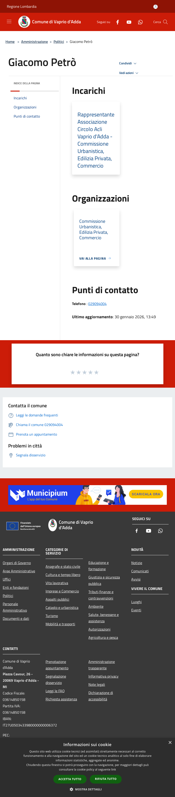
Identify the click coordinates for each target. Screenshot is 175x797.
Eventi (136, 610)
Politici (59, 41)
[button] (87, 789)
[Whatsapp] (138, 22)
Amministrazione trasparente (101, 665)
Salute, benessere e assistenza (103, 618)
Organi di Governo (17, 563)
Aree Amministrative (19, 571)
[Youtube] (127, 22)
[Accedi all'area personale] (155, 6)
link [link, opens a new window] (113, 769)
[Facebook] (115, 22)
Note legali (96, 684)
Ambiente (95, 606)
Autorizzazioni (99, 629)
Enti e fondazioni (16, 587)
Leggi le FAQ (55, 691)
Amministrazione (34, 41)
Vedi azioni (129, 73)
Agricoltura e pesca (103, 637)
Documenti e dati (16, 618)
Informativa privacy (103, 676)
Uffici (7, 579)
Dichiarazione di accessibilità (100, 696)
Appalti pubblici (57, 599)
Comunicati (140, 571)
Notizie (136, 563)
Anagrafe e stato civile (63, 566)
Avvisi (136, 579)
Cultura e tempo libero (63, 574)
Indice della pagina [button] (27, 83)
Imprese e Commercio (62, 591)
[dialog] (87, 767)
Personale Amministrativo (15, 607)
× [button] (170, 742)
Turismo (52, 615)
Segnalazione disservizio (56, 679)
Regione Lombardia (21, 6)
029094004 (97, 303)
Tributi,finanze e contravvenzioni (100, 595)
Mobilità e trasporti (60, 624)
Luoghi (136, 602)
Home (10, 41)
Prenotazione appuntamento (57, 665)
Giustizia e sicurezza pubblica (104, 580)
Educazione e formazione (98, 566)
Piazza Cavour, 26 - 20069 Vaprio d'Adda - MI (21, 680)
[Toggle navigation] (9, 21)
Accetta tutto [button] (70, 779)
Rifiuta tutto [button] (106, 779)
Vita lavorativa (57, 583)
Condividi (128, 63)
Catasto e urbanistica (62, 607)
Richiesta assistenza (61, 699)
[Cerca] (165, 22)
